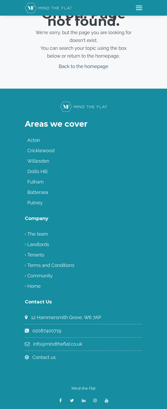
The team (37, 234)
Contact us (44, 357)
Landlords (38, 244)
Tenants (35, 255)
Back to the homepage (83, 66)
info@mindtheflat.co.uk (57, 344)
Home (34, 286)
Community (40, 275)
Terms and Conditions (50, 265)
